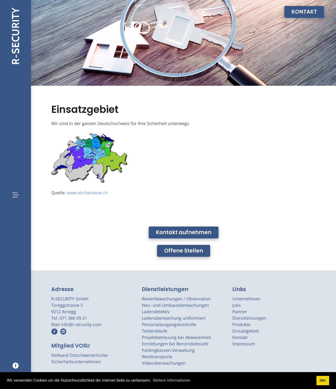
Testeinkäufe (154, 331)
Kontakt (240, 337)
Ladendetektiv (156, 311)
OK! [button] (323, 380)
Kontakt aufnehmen (183, 232)
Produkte (241, 324)
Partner (239, 311)
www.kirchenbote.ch (87, 193)
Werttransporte (157, 356)
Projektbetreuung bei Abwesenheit (176, 337)
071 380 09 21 (73, 318)
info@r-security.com (81, 324)
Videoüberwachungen (164, 363)
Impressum (243, 344)
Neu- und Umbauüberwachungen (175, 305)
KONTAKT (304, 11)
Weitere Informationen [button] (171, 380)
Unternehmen (246, 299)
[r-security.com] (15, 35)
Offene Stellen (183, 250)
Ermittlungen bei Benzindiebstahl (175, 344)
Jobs (236, 305)
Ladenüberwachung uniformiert (173, 318)
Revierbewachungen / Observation (176, 299)
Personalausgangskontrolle (169, 324)
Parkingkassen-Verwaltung (168, 350)
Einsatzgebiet (245, 331)
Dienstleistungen (165, 289)
